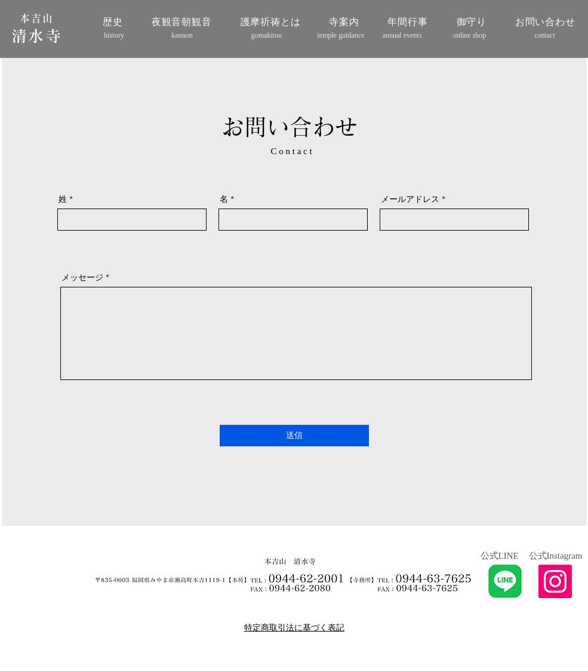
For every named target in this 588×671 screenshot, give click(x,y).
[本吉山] (38, 18)
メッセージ (82, 277)
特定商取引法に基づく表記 (294, 627)
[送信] (294, 435)
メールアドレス (410, 199)
